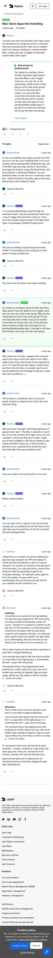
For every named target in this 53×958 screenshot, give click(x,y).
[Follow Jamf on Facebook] (25, 819)
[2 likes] (13, 129)
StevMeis (10, 702)
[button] (5, 6)
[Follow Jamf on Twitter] (3, 819)
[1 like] (12, 188)
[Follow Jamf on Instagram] (19, 819)
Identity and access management (17, 908)
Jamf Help (6, 832)
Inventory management (12, 895)
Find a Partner (8, 859)
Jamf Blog (6, 846)
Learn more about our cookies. (33, 939)
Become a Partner (10, 855)
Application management (13, 891)
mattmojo (10, 551)
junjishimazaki (13, 152)
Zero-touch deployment (13, 882)
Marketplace (7, 850)
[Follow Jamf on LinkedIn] (8, 819)
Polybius (10, 35)
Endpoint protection (11, 913)
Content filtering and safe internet (17, 922)
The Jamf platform (10, 877)
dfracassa (11, 608)
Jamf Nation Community (13, 841)
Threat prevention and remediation (18, 917)
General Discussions (13, 13)
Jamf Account (8, 864)
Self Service (7, 904)
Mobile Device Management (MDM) (18, 886)
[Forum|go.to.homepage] (15, 6)
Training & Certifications (13, 837)
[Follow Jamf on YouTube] (14, 819)
